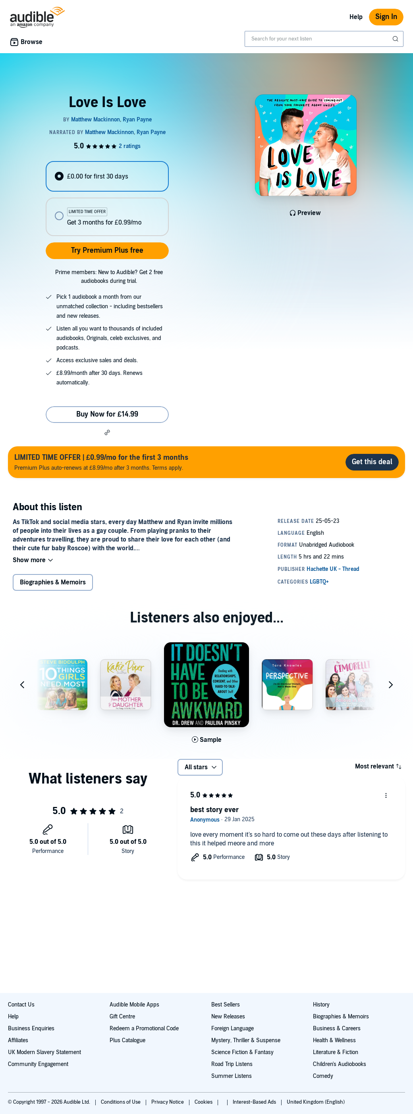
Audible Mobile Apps (134, 1004)
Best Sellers (225, 1004)
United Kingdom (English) (316, 1102)
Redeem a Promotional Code (144, 1028)
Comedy (323, 1076)
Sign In (386, 17)
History (321, 1004)
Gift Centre (122, 1016)
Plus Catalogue (127, 1040)
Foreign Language (232, 1028)
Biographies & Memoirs (53, 582)
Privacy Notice (168, 1102)
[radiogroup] (107, 198)
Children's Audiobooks (339, 1064)
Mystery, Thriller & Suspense (245, 1040)
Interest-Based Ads (255, 1102)
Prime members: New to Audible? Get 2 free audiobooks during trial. (109, 276)
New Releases (228, 1016)
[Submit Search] (396, 39)
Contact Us (21, 1004)
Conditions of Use (121, 1102)
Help (356, 17)
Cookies (204, 1102)
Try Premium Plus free (107, 250)
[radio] (107, 176)
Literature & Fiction (335, 1052)
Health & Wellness (334, 1040)
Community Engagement (38, 1064)
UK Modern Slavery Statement (44, 1052)
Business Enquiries (31, 1028)
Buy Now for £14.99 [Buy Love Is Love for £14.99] (107, 414)
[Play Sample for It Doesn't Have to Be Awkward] (206, 739)
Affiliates (18, 1040)
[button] (107, 432)
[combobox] (324, 39)
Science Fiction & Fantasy (242, 1052)
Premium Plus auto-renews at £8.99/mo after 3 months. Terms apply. (101, 462)
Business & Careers (337, 1028)
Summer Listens (231, 1076)
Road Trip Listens (232, 1064)
